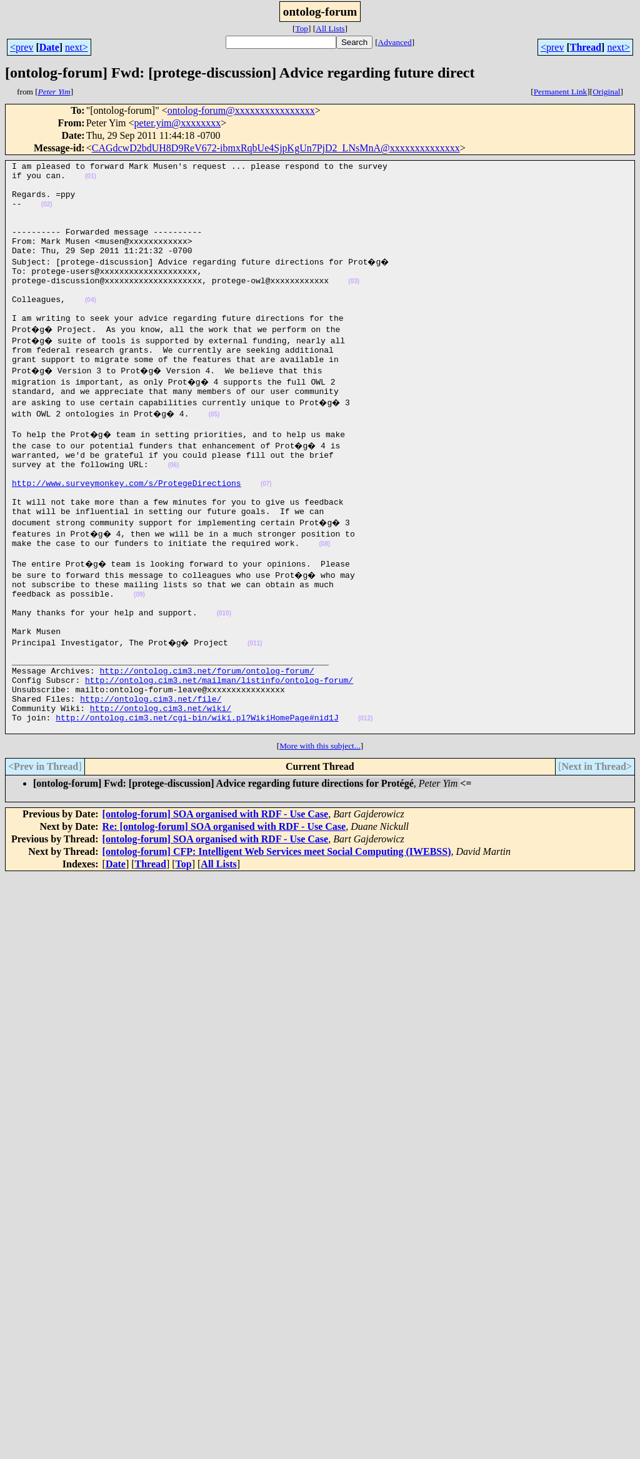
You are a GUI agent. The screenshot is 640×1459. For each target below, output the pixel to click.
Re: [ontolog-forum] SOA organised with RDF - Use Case (224, 909)
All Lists (330, 28)
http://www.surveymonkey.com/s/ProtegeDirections (126, 527)
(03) (353, 303)
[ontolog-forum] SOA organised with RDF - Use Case (215, 896)
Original (606, 91)
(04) (90, 326)
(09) (139, 652)
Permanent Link (561, 91)
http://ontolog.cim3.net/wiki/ (160, 786)
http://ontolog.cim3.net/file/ (150, 775)
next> (76, 47)
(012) (365, 798)
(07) (266, 528)
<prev (21, 47)
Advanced (395, 42)
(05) (217, 450)
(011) (258, 708)
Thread (585, 47)
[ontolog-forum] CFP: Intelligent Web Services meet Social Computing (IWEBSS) (276, 934)
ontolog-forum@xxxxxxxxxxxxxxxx (241, 110)
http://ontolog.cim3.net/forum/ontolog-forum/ (206, 741)
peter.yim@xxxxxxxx (177, 123)
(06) (173, 506)
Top (301, 28)
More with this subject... (320, 828)
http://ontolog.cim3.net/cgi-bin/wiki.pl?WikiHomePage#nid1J (197, 798)
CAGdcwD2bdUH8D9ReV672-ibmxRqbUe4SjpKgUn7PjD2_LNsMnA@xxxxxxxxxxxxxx (276, 148)
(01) (90, 179)
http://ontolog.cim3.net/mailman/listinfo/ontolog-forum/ (219, 753)
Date (49, 47)
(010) (224, 675)
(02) (46, 213)
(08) (324, 596)
